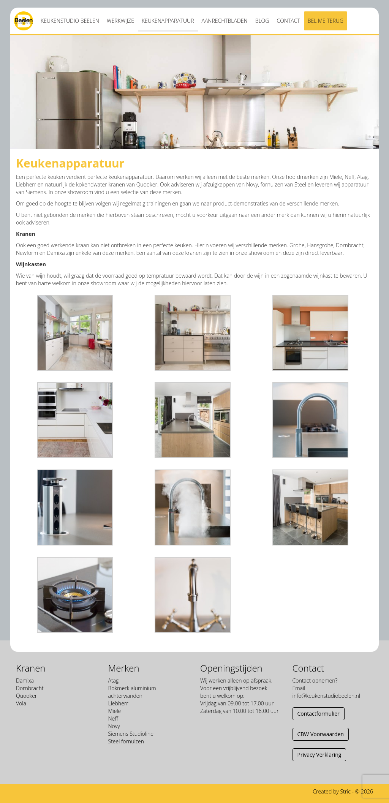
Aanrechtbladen (225, 20)
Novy (114, 726)
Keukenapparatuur (168, 20)
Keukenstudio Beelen (70, 20)
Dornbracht (30, 688)
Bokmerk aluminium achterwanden (132, 691)
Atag (113, 680)
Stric (345, 791)
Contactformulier (318, 713)
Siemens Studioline (131, 733)
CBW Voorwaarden (320, 734)
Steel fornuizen (126, 741)
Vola (21, 703)
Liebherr (118, 703)
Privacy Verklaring (319, 754)
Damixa (25, 680)
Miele (114, 710)
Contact (288, 20)
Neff (113, 718)
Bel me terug (325, 20)
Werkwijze (120, 20)
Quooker (26, 695)
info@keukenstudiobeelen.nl (326, 695)
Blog (262, 20)
